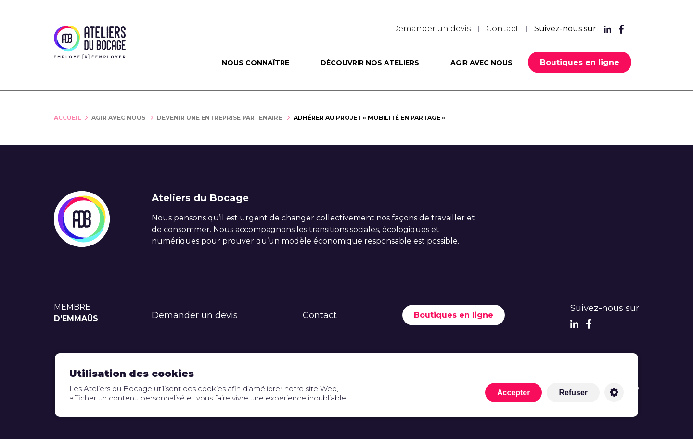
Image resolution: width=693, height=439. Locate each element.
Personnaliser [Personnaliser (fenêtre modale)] (614, 392)
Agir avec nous (481, 62)
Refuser (573, 392)
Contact (502, 28)
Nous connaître (255, 62)
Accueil (67, 117)
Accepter (513, 392)
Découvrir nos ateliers (370, 62)
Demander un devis (431, 28)
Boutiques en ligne (579, 62)
